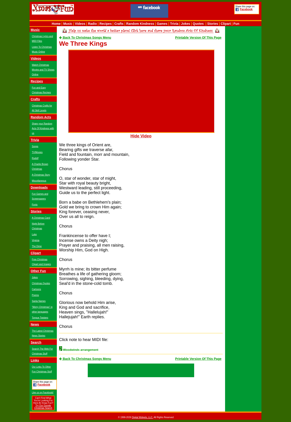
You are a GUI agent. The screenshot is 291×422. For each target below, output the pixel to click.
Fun (236, 23)
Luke (34, 234)
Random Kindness (140, 23)
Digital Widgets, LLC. (142, 417)
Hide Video (141, 136)
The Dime (37, 246)
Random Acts (41, 117)
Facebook (246, 9)
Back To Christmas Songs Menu (85, 37)
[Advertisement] (201, 11)
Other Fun (38, 271)
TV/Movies (37, 152)
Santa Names (39, 301)
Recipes (105, 23)
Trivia (174, 23)
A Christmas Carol (41, 218)
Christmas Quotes (41, 283)
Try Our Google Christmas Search (43, 406)
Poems (35, 295)
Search (36, 342)
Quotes (198, 23)
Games (162, 23)
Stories (212, 23)
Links (35, 360)
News (35, 324)
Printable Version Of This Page (198, 37)
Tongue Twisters (40, 317)
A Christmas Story (41, 175)
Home (56, 23)
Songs (35, 146)
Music (67, 23)
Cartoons (36, 289)
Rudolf (35, 158)
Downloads (39, 187)
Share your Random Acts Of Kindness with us (43, 128)
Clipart (226, 23)
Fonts (35, 204)
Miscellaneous (39, 180)
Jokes (185, 23)
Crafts (118, 23)
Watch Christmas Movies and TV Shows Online (43, 70)
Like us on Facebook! (42, 392)
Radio (92, 23)
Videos (80, 23)
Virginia (35, 240)
